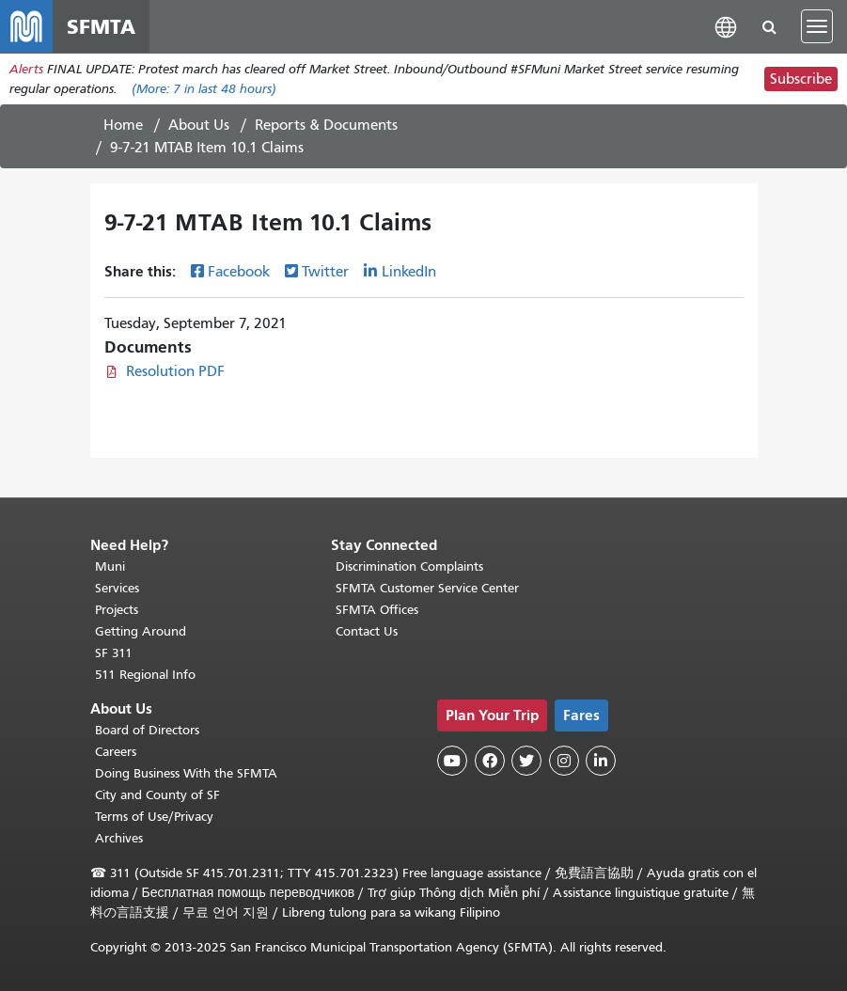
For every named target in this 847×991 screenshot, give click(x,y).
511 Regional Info (145, 675)
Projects (116, 610)
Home (123, 125)
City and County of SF (157, 795)
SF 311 (114, 653)
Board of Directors (147, 730)
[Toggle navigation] (817, 26)
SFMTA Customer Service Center (427, 588)
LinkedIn (409, 271)
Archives (119, 838)
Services (117, 588)
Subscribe (801, 79)
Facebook (239, 271)
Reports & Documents (326, 125)
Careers (115, 752)
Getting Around (140, 631)
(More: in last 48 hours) (204, 89)
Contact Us (367, 631)
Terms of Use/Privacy (154, 817)
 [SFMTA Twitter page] (526, 760)
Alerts (26, 69)
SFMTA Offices (377, 610)
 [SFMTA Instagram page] (564, 760)
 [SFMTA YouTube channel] (452, 760)
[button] (725, 25)
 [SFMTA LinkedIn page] (600, 760)
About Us (198, 125)
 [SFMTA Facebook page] (489, 760)
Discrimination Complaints (409, 566)
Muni (110, 566)
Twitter (325, 271)
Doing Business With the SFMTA (186, 773)
